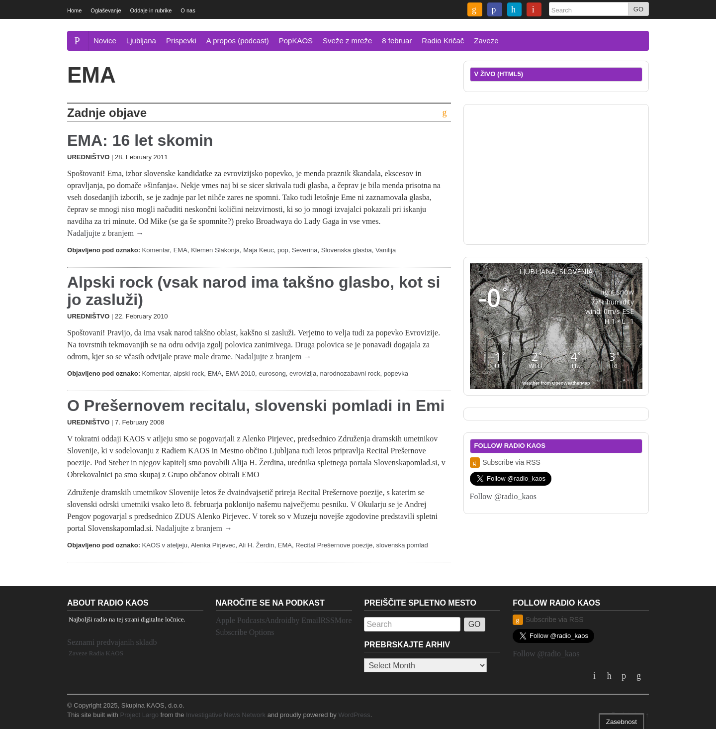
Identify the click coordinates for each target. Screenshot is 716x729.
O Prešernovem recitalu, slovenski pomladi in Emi (256, 406)
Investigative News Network (226, 715)
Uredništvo (88, 157)
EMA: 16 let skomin (140, 140)
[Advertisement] (555, 172)
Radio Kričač (443, 40)
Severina (304, 250)
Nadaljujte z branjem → (105, 233)
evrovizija (302, 373)
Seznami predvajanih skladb (112, 642)
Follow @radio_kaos (503, 496)
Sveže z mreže (347, 40)
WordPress (354, 715)
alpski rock (189, 373)
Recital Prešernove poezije (333, 545)
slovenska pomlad (402, 545)
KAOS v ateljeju (164, 545)
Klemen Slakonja (215, 250)
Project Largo (139, 715)
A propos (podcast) (237, 40)
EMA (180, 250)
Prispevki (181, 40)
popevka (396, 373)
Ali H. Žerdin (256, 545)
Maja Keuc (258, 250)
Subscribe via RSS (505, 462)
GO (638, 9)
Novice (104, 40)
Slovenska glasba (346, 250)
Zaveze (486, 40)
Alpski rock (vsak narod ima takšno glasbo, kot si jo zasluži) (253, 291)
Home (74, 10)
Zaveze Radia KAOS (96, 653)
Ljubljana (141, 40)
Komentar (156, 250)
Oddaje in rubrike (151, 10)
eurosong (272, 373)
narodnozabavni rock (350, 373)
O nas (187, 10)
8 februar (397, 40)
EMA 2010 (240, 373)
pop (282, 250)
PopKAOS (296, 40)
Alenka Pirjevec (212, 545)
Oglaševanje (105, 10)
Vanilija (385, 250)
